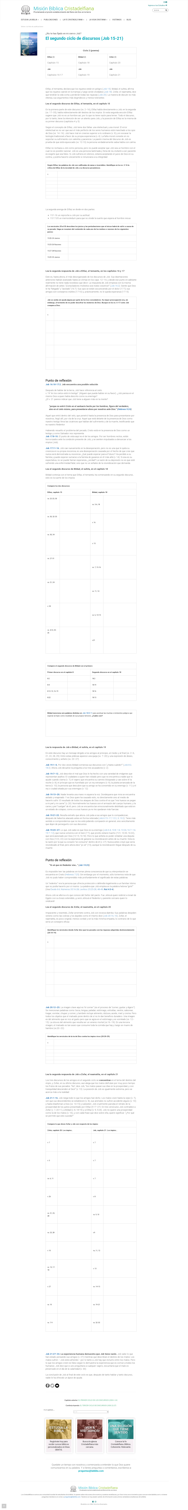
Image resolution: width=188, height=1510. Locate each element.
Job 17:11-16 (52, 448)
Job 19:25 (84, 865)
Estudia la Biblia (30, 20)
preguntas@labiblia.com (72, 1497)
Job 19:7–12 (52, 773)
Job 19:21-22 (52, 815)
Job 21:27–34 (52, 1354)
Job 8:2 (127, 765)
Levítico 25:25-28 (88, 889)
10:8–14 (116, 830)
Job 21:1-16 (52, 1098)
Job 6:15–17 (105, 818)
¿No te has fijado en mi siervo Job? (63, 33)
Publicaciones (51, 20)
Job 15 (106, 89)
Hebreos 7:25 (71, 874)
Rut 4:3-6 (108, 889)
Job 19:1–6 (51, 765)
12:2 (114, 818)
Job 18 (107, 91)
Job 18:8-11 (87, 713)
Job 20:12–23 (52, 1007)
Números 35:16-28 (70, 889)
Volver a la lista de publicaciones (32, 26)
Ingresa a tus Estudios (156, 5)
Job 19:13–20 (52, 794)
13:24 (123, 830)
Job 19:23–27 (52, 830)
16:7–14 (131, 830)
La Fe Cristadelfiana (73, 20)
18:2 (48, 768)
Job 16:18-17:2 (53, 384)
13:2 (122, 818)
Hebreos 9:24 (124, 409)
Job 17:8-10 (52, 436)
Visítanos (116, 20)
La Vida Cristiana (98, 20)
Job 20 (102, 94)
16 (115, 915)
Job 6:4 (107, 830)
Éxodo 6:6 (55, 889)
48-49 (100, 889)
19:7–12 (50, 833)
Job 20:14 (108, 915)
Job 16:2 (115, 285)
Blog (129, 20)
